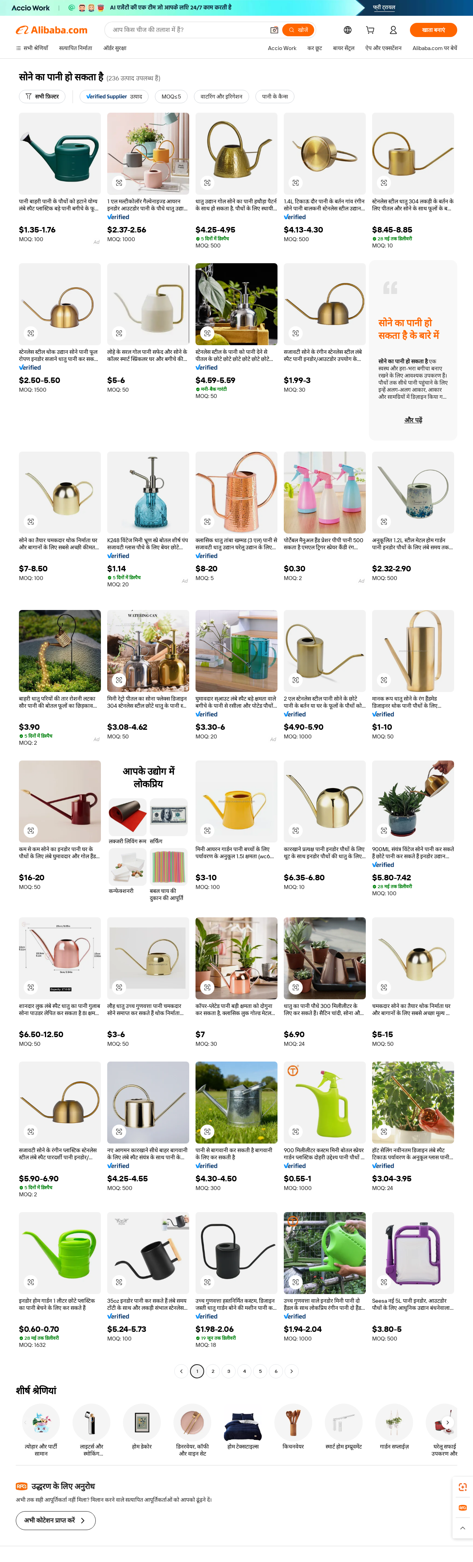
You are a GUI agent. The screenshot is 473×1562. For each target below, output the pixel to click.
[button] (274, 30)
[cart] (372, 31)
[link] (463, 1487)
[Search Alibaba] (188, 30)
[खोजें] (298, 30)
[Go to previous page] (181, 1371)
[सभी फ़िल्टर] (42, 96)
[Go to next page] (292, 1371)
